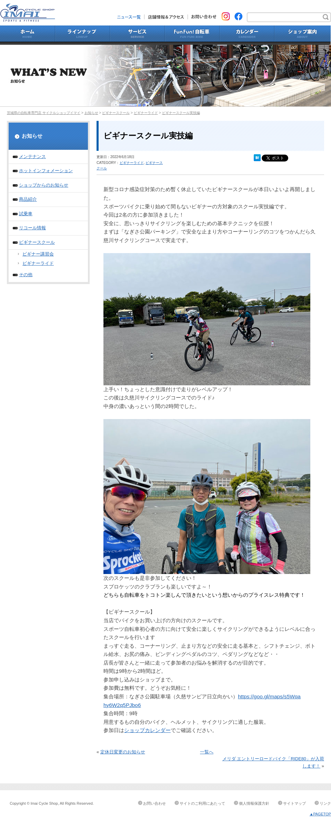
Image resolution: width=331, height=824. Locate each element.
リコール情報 (32, 227)
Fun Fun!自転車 (192, 35)
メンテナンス (32, 156)
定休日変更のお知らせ (122, 751)
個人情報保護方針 (254, 803)
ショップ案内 (302, 35)
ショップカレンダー (147, 730)
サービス (137, 35)
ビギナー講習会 (38, 254)
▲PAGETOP (320, 814)
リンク (325, 803)
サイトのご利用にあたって (202, 803)
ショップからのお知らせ (43, 185)
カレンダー (247, 35)
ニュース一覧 (130, 16)
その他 (25, 274)
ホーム (27, 35)
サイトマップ (294, 803)
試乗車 (25, 213)
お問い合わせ (202, 16)
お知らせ (91, 113)
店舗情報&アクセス (166, 16)
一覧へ (206, 751)
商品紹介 (28, 199)
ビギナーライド (146, 113)
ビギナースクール (116, 113)
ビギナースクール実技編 (181, 113)
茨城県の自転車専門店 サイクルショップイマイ (43, 113)
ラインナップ (82, 35)
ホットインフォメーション (46, 170)
